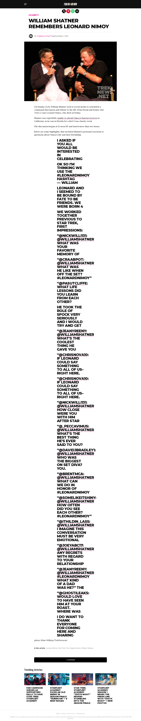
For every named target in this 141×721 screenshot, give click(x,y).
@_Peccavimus (73, 426)
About (58, 708)
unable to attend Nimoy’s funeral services (77, 118)
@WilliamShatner (75, 239)
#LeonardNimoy (73, 175)
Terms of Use (71, 708)
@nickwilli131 (72, 235)
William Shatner (87, 648)
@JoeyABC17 (71, 545)
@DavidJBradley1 (77, 450)
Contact (63, 708)
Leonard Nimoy (52, 648)
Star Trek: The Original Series (69, 648)
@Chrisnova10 (73, 355)
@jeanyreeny (72, 331)
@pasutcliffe (73, 283)
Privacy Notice (80, 708)
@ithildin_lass (74, 521)
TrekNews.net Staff (44, 36)
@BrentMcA (71, 474)
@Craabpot (71, 259)
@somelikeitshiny (77, 498)
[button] (25, 4)
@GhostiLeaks (73, 593)
